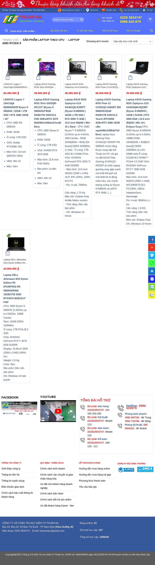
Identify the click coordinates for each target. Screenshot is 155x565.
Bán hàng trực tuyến (70, 10)
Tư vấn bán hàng (84, 30)
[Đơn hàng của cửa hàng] (132, 41)
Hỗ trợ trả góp (133, 30)
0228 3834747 (131, 17)
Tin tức (147, 10)
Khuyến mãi (109, 10)
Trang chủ (10, 39)
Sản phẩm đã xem (59, 30)
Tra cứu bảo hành (129, 10)
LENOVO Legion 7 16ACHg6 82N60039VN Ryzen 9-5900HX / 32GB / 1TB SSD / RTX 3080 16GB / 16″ (16, 86)
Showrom (92, 10)
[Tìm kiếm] (151, 31)
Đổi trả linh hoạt (110, 30)
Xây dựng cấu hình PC (105, 19)
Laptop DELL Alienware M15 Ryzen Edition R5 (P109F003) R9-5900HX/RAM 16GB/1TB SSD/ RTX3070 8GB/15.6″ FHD (15, 261)
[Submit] (81, 19)
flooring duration (77, 561)
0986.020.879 (130, 22)
